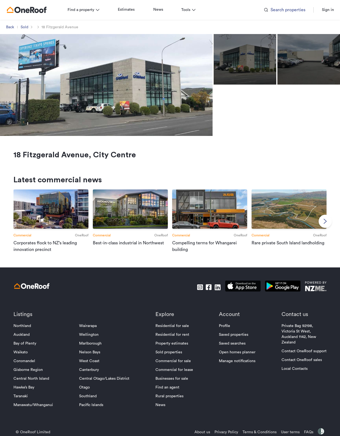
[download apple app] (240, 292)
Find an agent (167, 393)
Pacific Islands (92, 410)
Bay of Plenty (27, 349)
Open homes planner (236, 358)
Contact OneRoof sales (299, 365)
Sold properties (168, 358)
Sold (27, 27)
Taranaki (23, 402)
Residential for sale (172, 331)
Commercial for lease (174, 375)
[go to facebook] (206, 292)
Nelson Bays (91, 358)
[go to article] (53, 223)
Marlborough (91, 349)
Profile (223, 331)
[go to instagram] (197, 292)
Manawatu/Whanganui (36, 410)
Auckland (24, 340)
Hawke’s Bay (26, 393)
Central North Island (34, 384)
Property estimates (171, 349)
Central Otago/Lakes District (105, 384)
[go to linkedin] (214, 292)
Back (13, 27)
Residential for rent (172, 340)
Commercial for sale (173, 366)
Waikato (23, 358)
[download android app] (280, 292)
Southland (89, 402)
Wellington (90, 340)
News (161, 10)
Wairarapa (89, 331)
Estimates (129, 10)
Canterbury (90, 375)
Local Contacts (292, 374)
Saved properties (232, 340)
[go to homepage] (29, 10)
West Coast (90, 366)
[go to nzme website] (313, 292)
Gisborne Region (31, 375)
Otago (85, 393)
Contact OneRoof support (301, 357)
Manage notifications (236, 366)
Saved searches (231, 349)
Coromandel (27, 366)
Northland (25, 331)
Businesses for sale (171, 384)
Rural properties (169, 402)
